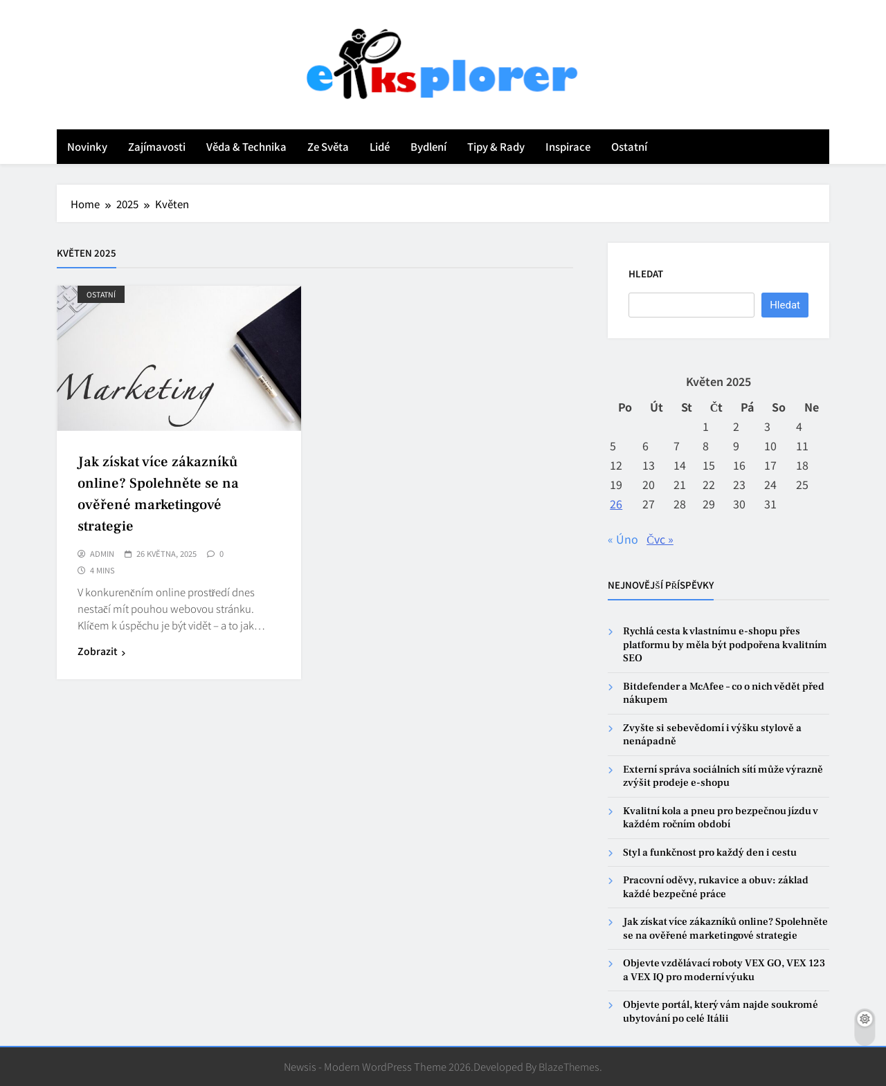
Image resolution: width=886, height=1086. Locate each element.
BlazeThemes (569, 1066)
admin (102, 554)
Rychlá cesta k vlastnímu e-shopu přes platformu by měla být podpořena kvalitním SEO (725, 645)
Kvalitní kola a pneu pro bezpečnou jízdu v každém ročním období (720, 817)
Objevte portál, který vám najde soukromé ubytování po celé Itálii (720, 1011)
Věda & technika (246, 146)
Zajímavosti (157, 146)
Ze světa (328, 146)
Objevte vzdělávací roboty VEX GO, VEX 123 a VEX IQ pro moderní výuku (724, 970)
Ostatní (629, 146)
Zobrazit (101, 651)
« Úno (623, 539)
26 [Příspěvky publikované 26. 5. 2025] (616, 503)
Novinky (87, 146)
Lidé (380, 146)
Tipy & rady (496, 146)
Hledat (646, 273)
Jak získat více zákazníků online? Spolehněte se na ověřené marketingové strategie (725, 928)
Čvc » (660, 539)
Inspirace (567, 146)
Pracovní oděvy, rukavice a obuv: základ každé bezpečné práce (715, 887)
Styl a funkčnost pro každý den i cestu (710, 852)
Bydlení (428, 146)
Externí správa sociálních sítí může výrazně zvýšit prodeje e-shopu (723, 776)
